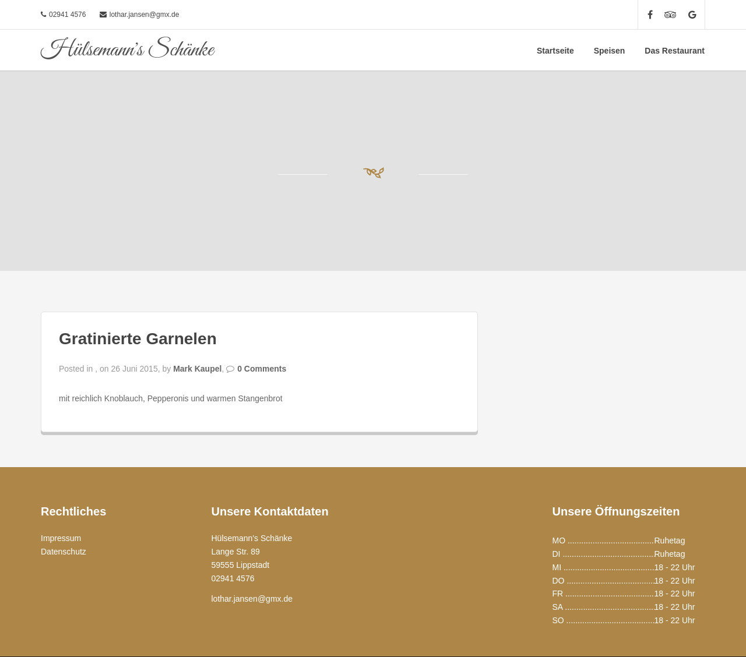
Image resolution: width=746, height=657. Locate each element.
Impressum (61, 538)
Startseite (555, 50)
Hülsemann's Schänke (127, 50)
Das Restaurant (675, 50)
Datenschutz (63, 551)
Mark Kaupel (197, 368)
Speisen (609, 50)
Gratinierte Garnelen (138, 339)
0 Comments (261, 368)
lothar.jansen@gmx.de (145, 14)
